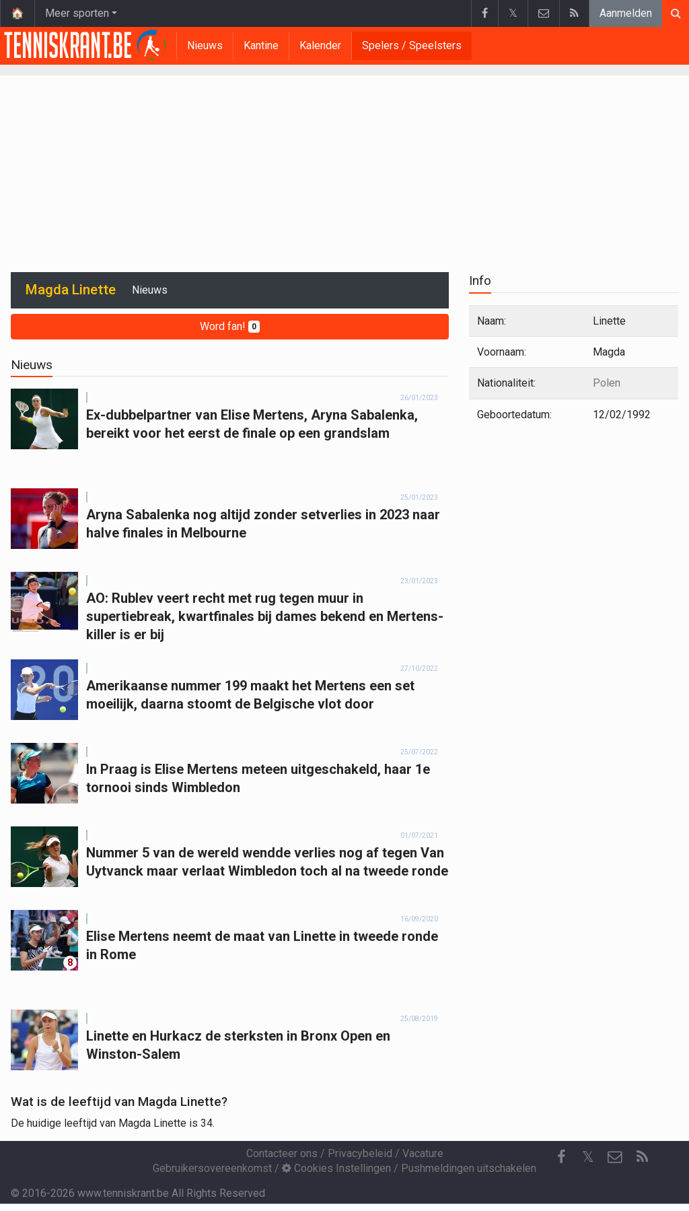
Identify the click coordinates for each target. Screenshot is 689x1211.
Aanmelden (626, 13)
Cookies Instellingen (336, 1168)
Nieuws (205, 45)
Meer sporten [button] (77, 13)
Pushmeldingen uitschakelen (468, 1168)
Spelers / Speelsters (412, 45)
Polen (606, 383)
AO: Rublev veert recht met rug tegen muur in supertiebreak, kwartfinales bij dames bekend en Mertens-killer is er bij (264, 616)
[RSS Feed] (641, 1157)
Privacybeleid (360, 1153)
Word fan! (230, 326)
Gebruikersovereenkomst (212, 1168)
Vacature (422, 1153)
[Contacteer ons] (615, 1157)
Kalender (320, 45)
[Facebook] (561, 1157)
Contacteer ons (282, 1153)
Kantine (261, 45)
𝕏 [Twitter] (588, 1156)
